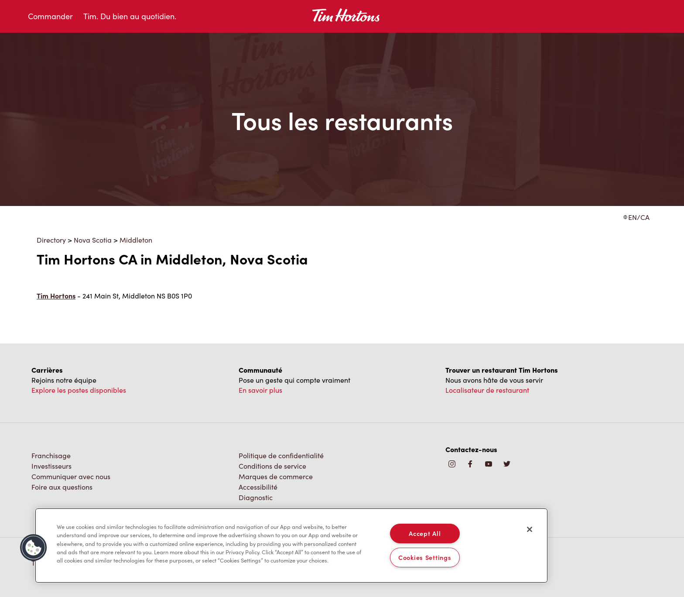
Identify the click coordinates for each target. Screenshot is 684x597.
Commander (50, 16)
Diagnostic (256, 497)
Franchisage (51, 455)
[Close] (529, 529)
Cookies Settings (424, 557)
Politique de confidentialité (281, 455)
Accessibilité (258, 486)
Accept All (425, 533)
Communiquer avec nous (70, 476)
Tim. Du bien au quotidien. (129, 16)
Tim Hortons (56, 296)
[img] (506, 464)
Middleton (136, 239)
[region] (291, 545)
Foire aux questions (61, 486)
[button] (34, 548)
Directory (51, 239)
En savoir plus (260, 390)
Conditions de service (272, 465)
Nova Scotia (93, 239)
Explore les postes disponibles (78, 390)
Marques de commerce (276, 476)
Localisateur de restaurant (487, 390)
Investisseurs (51, 465)
